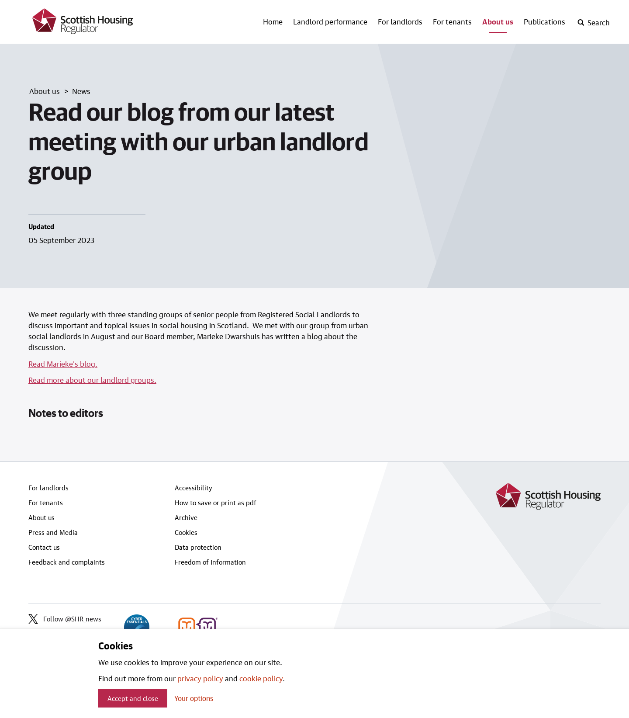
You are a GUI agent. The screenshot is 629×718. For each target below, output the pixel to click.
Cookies (186, 532)
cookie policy (261, 678)
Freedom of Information (210, 562)
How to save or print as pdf (215, 502)
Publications (544, 21)
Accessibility (193, 488)
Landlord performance (330, 21)
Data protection (198, 547)
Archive (186, 517)
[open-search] (593, 23)
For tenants (452, 21)
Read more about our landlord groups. (92, 380)
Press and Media (53, 532)
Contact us (44, 547)
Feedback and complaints (66, 562)
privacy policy (200, 678)
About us (497, 21)
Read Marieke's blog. (62, 363)
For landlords (400, 21)
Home (273, 21)
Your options (193, 698)
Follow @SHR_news (64, 619)
